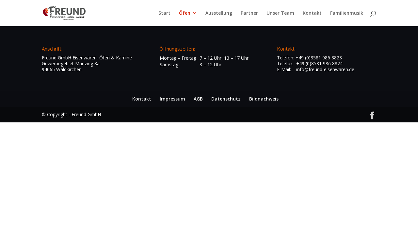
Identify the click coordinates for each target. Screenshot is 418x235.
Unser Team (280, 13)
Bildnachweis (264, 99)
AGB (198, 99)
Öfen (184, 13)
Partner (249, 13)
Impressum (172, 99)
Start (164, 13)
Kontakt (312, 13)
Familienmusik (346, 13)
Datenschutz (226, 99)
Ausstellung (218, 13)
